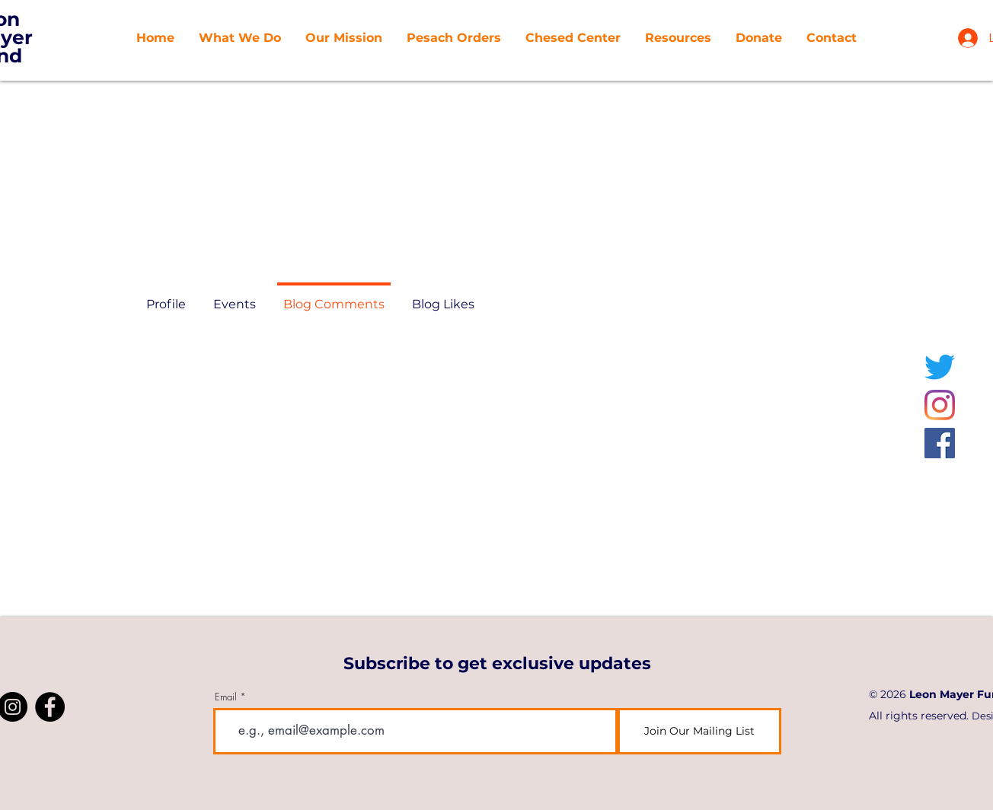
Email (226, 697)
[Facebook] (939, 443)
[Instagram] (939, 405)
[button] (343, 38)
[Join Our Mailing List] (699, 731)
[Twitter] (939, 367)
